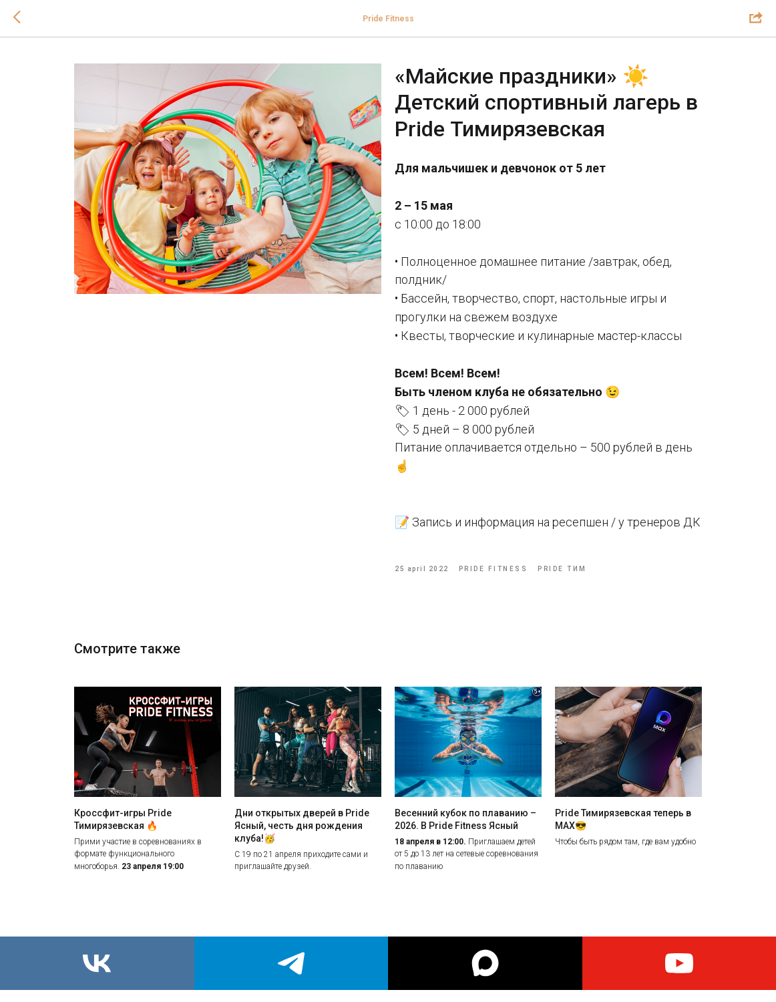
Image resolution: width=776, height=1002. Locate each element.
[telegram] (291, 963)
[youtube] (679, 963)
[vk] (97, 963)
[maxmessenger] (485, 963)
